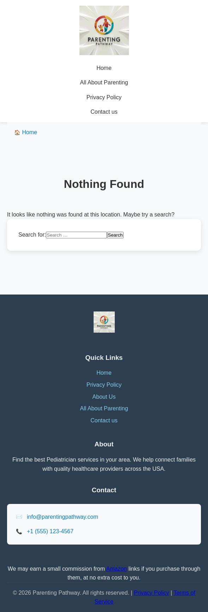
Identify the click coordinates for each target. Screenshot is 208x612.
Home (104, 68)
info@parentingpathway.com (62, 517)
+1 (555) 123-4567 (50, 531)
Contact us (103, 112)
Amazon (116, 569)
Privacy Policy (104, 97)
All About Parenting (104, 82)
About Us (104, 397)
